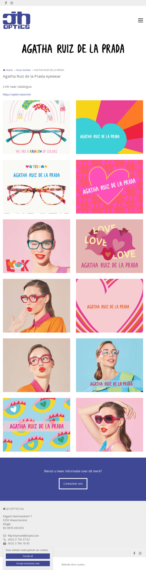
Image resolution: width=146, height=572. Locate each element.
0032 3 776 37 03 (16, 539)
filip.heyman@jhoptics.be (21, 535)
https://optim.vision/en (17, 94)
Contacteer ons (73, 483)
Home (9, 70)
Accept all (28, 556)
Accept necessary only (27, 563)
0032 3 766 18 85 (16, 543)
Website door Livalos (73, 564)
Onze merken (23, 70)
